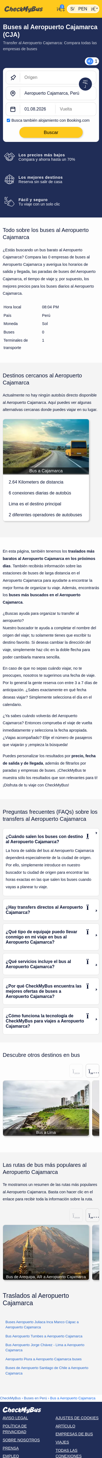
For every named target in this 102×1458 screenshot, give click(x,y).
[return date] (75, 109)
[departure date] (37, 109)
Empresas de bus (74, 1434)
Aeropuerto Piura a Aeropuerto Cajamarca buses (43, 1359)
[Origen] (58, 77)
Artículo (65, 1426)
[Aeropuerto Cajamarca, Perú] (58, 93)
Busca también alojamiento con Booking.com (50, 120)
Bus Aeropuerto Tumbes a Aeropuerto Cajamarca (43, 1336)
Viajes (62, 1442)
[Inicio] (27, 9)
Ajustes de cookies (76, 1418)
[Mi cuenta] (59, 8)
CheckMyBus (10, 1398)
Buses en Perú (35, 1398)
